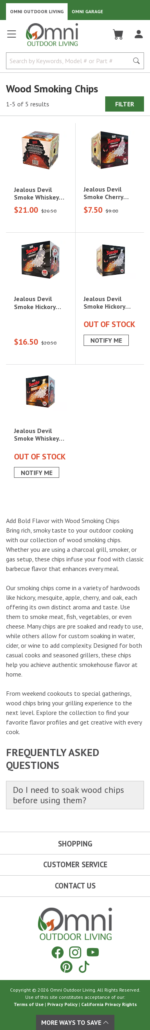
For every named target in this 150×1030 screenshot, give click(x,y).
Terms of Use (29, 1004)
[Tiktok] (84, 966)
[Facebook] (58, 952)
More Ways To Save (75, 1022)
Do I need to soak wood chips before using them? (68, 795)
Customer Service (75, 864)
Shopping (75, 843)
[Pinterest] (66, 966)
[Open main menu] (12, 37)
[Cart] (118, 34)
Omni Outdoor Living (37, 11)
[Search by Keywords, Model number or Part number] (69, 61)
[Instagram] (75, 952)
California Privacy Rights (109, 1004)
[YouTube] (93, 952)
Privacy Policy (62, 1004)
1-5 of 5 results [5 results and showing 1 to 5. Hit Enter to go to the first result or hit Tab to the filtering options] (27, 104)
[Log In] (138, 34)
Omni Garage (87, 11)
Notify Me (106, 340)
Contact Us (75, 885)
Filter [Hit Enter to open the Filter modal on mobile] (124, 104)
